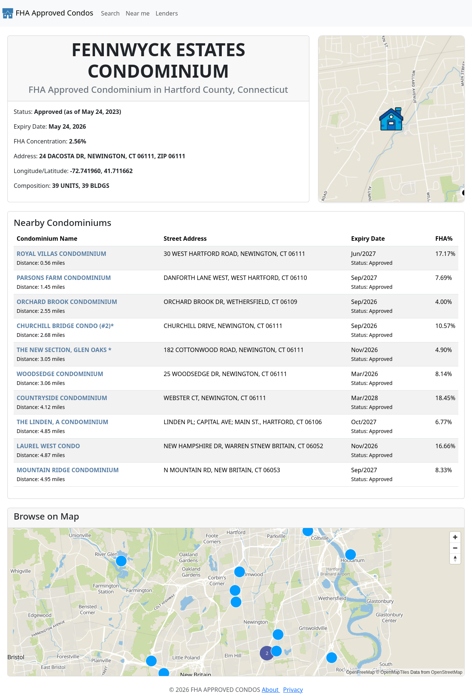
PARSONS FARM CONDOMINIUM (64, 278)
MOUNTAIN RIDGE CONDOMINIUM (68, 470)
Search (110, 13)
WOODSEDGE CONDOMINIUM (60, 374)
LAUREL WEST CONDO (48, 446)
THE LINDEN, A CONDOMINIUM (62, 422)
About (271, 690)
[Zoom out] (455, 547)
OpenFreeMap (360, 672)
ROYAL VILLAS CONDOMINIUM (61, 254)
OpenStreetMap (446, 672)
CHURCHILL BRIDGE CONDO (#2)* (65, 326)
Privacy (293, 690)
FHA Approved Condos (47, 13)
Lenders (167, 13)
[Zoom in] (455, 537)
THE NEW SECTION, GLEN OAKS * (64, 350)
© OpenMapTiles (392, 672)
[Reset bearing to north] (455, 558)
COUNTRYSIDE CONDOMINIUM (62, 398)
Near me (138, 13)
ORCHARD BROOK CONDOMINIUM (67, 302)
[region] (236, 602)
